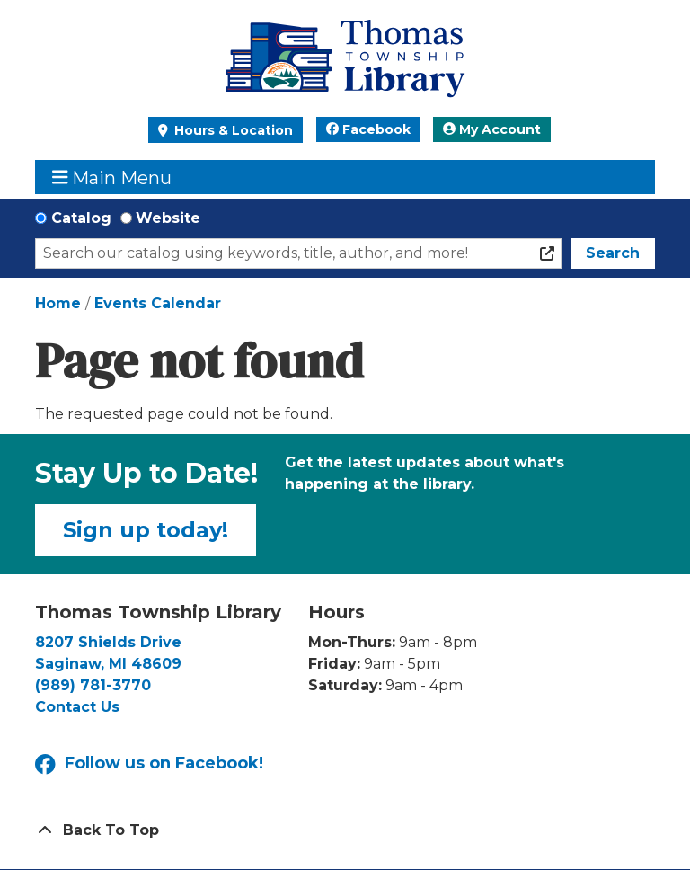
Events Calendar (157, 303)
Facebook (368, 129)
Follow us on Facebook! (149, 764)
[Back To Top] (345, 830)
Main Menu (112, 177)
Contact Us (77, 706)
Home (58, 303)
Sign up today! (145, 530)
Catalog (81, 217)
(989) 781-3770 (93, 685)
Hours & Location (232, 130)
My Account (492, 129)
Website (168, 217)
